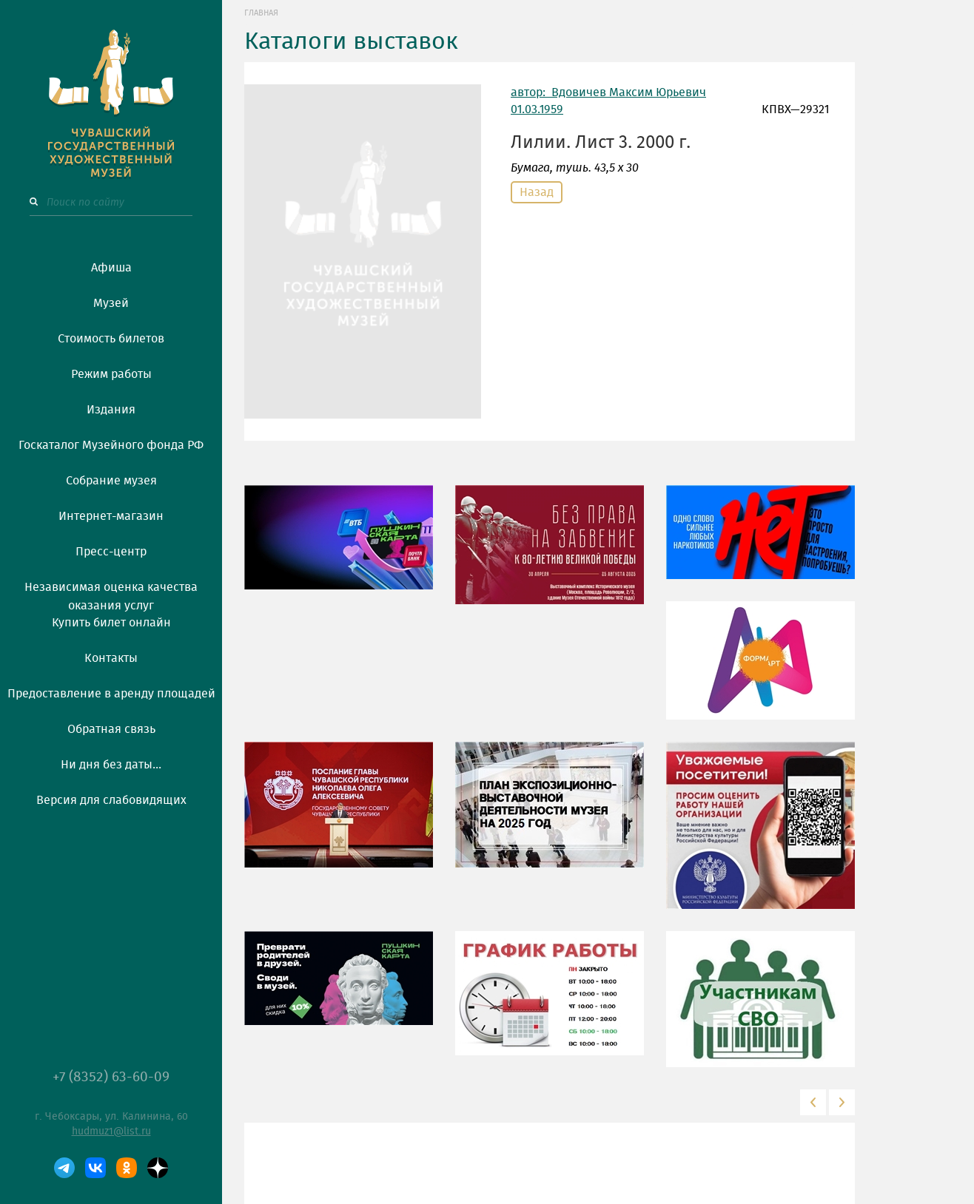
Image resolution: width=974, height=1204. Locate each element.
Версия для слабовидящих (111, 800)
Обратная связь (111, 729)
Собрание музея (111, 481)
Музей (111, 303)
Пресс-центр (111, 552)
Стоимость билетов (111, 339)
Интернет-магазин (111, 516)
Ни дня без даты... (111, 765)
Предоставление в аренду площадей (111, 694)
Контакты (111, 658)
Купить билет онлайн (111, 623)
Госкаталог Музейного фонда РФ (111, 445)
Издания (111, 410)
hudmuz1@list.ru (111, 1131)
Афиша (111, 268)
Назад (537, 192)
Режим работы (111, 374)
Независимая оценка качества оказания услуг (111, 593)
